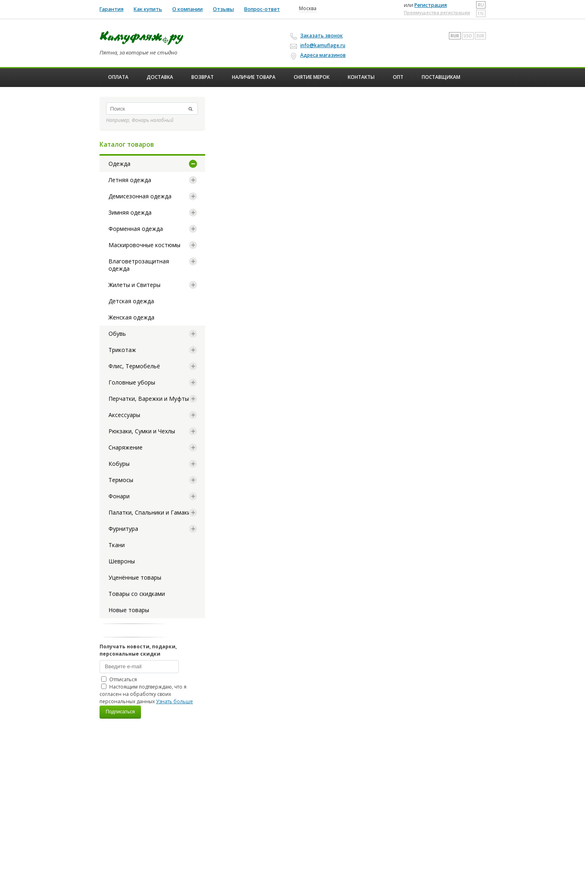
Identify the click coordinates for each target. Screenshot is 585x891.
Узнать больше (174, 701)
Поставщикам (441, 77)
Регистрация (430, 5)
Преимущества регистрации (437, 12)
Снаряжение (125, 447)
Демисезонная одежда (139, 196)
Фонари (119, 496)
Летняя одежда (129, 180)
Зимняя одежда (130, 212)
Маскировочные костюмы (144, 245)
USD (468, 36)
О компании (187, 9)
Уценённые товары (134, 577)
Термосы (120, 480)
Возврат (202, 77)
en (480, 13)
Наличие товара (253, 77)
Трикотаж (122, 350)
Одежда (119, 163)
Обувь (117, 333)
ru (481, 5)
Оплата (118, 77)
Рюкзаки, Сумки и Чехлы (141, 431)
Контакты (361, 77)
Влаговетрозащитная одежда (138, 264)
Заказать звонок (317, 35)
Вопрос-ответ (262, 9)
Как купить (148, 9)
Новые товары (128, 610)
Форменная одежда (135, 229)
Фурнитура (123, 528)
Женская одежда (131, 317)
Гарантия (112, 9)
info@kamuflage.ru (318, 45)
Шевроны (121, 561)
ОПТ (398, 77)
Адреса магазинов (319, 55)
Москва (307, 8)
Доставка (160, 77)
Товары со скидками (136, 594)
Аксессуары (124, 415)
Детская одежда (131, 301)
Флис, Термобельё (134, 366)
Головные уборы (131, 382)
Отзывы (223, 9)
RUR (455, 36)
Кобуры (119, 463)
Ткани (116, 545)
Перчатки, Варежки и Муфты (148, 398)
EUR (480, 36)
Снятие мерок (311, 77)
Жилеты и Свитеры (134, 285)
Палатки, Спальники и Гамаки (149, 512)
